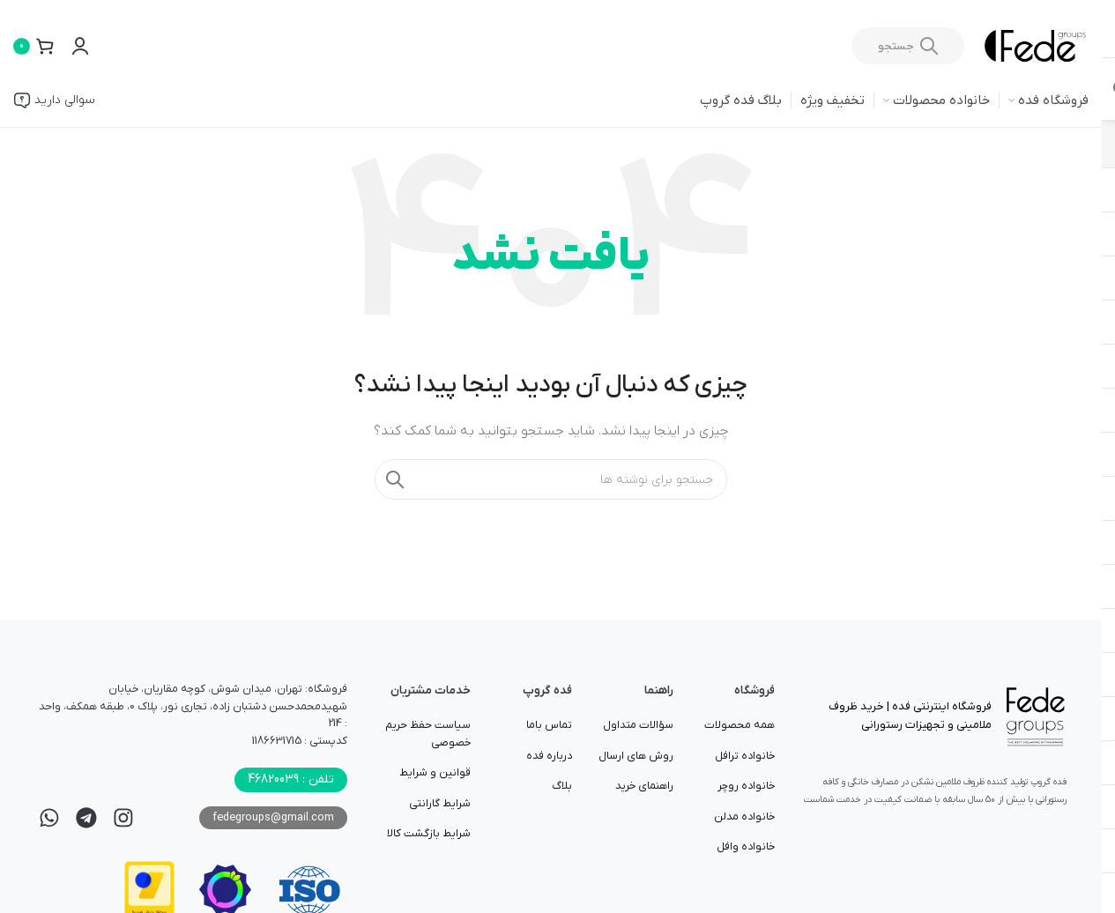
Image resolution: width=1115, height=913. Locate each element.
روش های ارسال (635, 756)
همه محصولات (739, 725)
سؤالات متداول (638, 725)
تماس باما (549, 725)
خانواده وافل (746, 847)
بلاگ (562, 786)
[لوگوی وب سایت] (1035, 45)
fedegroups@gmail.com (273, 818)
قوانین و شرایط (435, 773)
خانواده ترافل (745, 756)
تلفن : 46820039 (291, 779)
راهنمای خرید (644, 786)
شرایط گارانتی (440, 804)
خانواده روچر (746, 786)
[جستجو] (908, 45)
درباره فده (549, 756)
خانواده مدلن (744, 817)
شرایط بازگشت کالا (429, 834)
